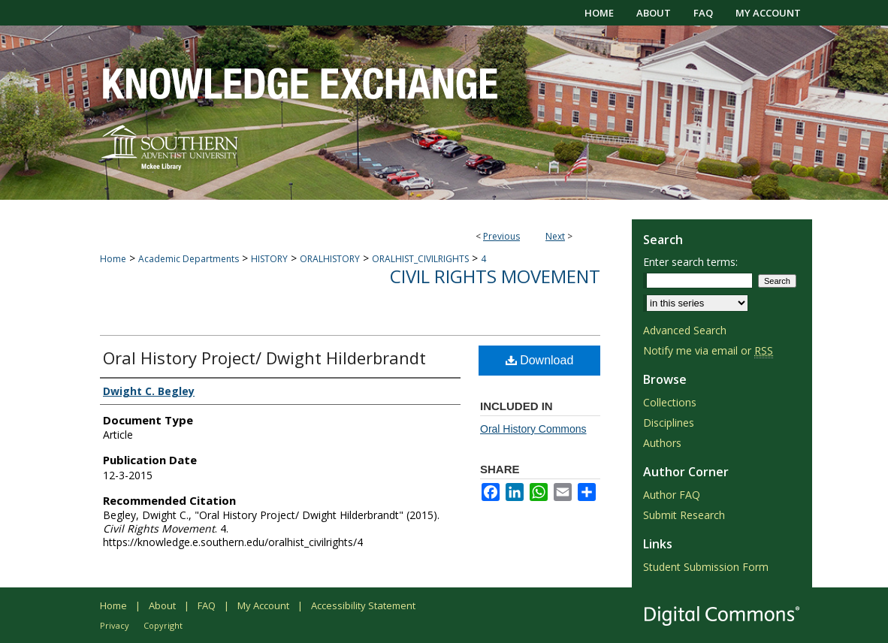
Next (555, 236)
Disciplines (668, 422)
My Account (263, 605)
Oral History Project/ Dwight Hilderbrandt (264, 357)
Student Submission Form (706, 567)
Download (540, 360)
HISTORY (269, 258)
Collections (669, 402)
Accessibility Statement (363, 605)
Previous (501, 236)
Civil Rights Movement (495, 276)
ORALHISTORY (330, 258)
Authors (662, 443)
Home (113, 258)
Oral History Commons (533, 429)
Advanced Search (684, 330)
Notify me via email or (708, 350)
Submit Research (684, 515)
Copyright (163, 625)
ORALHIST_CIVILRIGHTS (420, 258)
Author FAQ (671, 495)
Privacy (114, 625)
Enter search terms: (690, 262)
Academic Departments (188, 258)
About (162, 605)
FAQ (207, 605)
